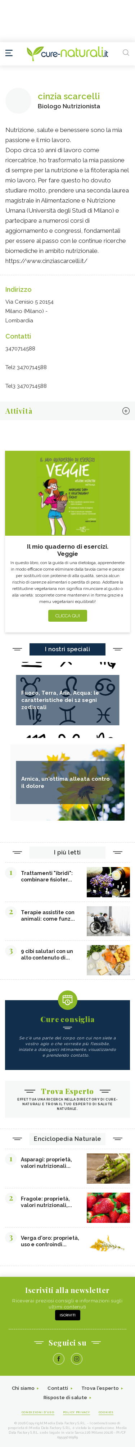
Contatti (58, 1388)
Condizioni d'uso (38, 1412)
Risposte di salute (65, 1397)
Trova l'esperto (100, 1388)
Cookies (106, 1412)
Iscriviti (68, 1315)
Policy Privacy (76, 1412)
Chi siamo (23, 1388)
